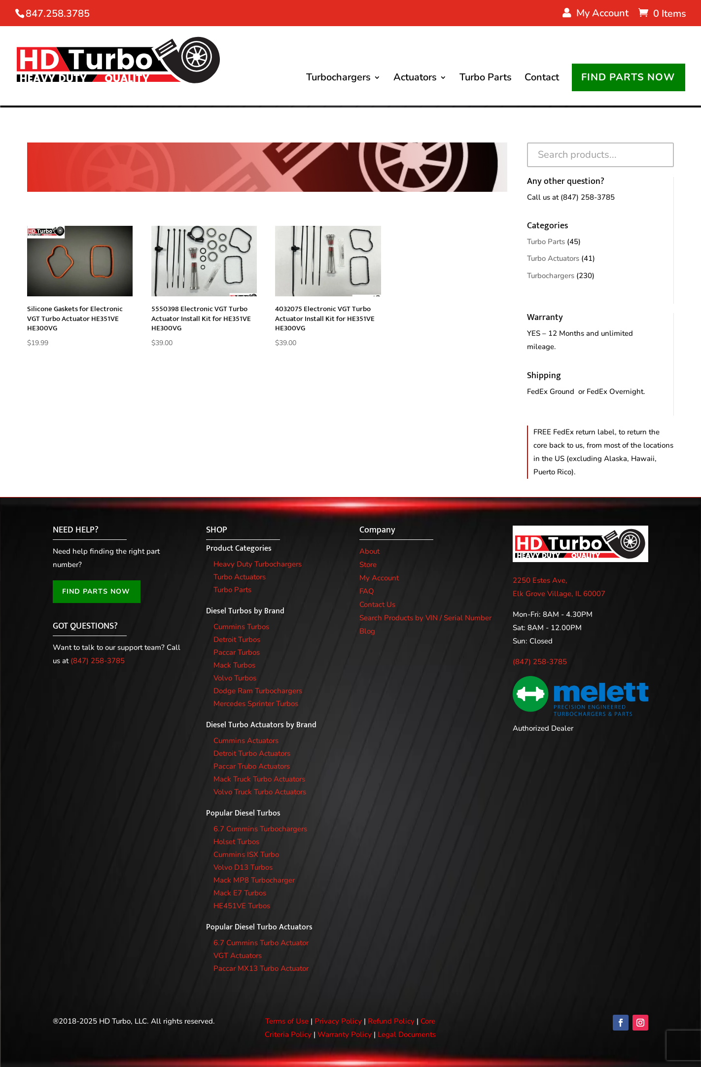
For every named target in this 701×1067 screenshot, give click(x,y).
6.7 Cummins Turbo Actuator (261, 943)
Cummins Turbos (241, 627)
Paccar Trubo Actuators (251, 766)
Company (377, 530)
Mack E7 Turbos (239, 893)
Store (368, 564)
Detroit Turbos (236, 639)
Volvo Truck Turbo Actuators (259, 792)
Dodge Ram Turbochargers (257, 691)
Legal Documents (407, 1034)
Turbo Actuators (553, 258)
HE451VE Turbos (241, 906)
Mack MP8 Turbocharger (254, 880)
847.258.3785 (58, 13)
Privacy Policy (338, 1021)
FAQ (366, 591)
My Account (379, 578)
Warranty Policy (344, 1034)
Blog (367, 631)
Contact (542, 79)
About (369, 551)
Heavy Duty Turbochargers (257, 564)
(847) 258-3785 (588, 197)
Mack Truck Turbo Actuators (259, 779)
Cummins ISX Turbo (246, 854)
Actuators (415, 79)
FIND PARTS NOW (628, 77)
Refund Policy (391, 1021)
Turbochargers (338, 79)
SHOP (216, 530)
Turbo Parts (485, 79)
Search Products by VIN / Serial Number (425, 618)
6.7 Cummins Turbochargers (260, 829)
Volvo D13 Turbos (243, 867)
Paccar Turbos (236, 652)
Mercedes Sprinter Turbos (255, 704)
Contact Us (377, 604)
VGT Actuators (237, 955)
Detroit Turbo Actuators (251, 753)
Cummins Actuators (246, 741)
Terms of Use (287, 1021)
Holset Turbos (236, 842)
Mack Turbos (234, 665)
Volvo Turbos (234, 678)
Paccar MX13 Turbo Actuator (261, 968)
